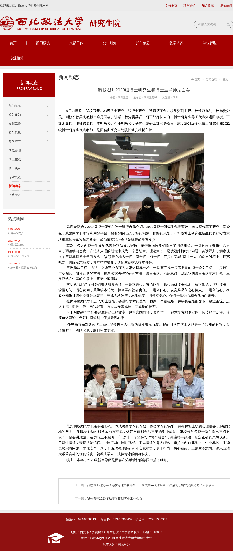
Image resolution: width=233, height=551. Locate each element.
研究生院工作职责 (18, 256)
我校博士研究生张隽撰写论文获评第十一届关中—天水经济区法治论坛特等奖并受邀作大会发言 (151, 485)
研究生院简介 (16, 233)
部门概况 (43, 43)
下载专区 (15, 195)
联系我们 (189, 5)
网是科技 (124, 544)
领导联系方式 (16, 244)
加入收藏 (208, 5)
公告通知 (110, 43)
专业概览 (17, 58)
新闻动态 (15, 186)
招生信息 (143, 43)
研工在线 (15, 159)
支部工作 (76, 43)
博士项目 (15, 168)
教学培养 (176, 43)
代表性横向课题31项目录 (22, 267)
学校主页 (171, 5)
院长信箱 (226, 5)
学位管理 (210, 43)
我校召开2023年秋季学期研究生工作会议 (114, 498)
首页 (13, 43)
